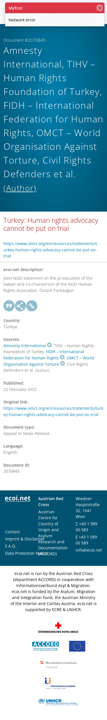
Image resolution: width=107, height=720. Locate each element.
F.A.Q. (10, 546)
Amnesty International (27, 345)
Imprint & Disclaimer (25, 539)
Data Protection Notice (26, 553)
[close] (100, 8)
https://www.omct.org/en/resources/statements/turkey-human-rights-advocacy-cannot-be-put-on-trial (50, 249)
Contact (12, 531)
